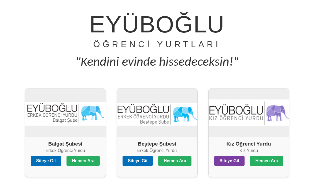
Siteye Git (46, 160)
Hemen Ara (83, 160)
